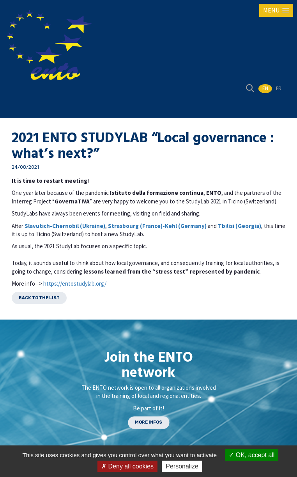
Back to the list (39, 297)
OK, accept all (251, 455)
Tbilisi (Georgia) (239, 226)
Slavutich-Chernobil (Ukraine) (65, 226)
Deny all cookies (127, 466)
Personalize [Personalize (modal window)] (182, 466)
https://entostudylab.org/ (74, 283)
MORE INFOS (148, 422)
